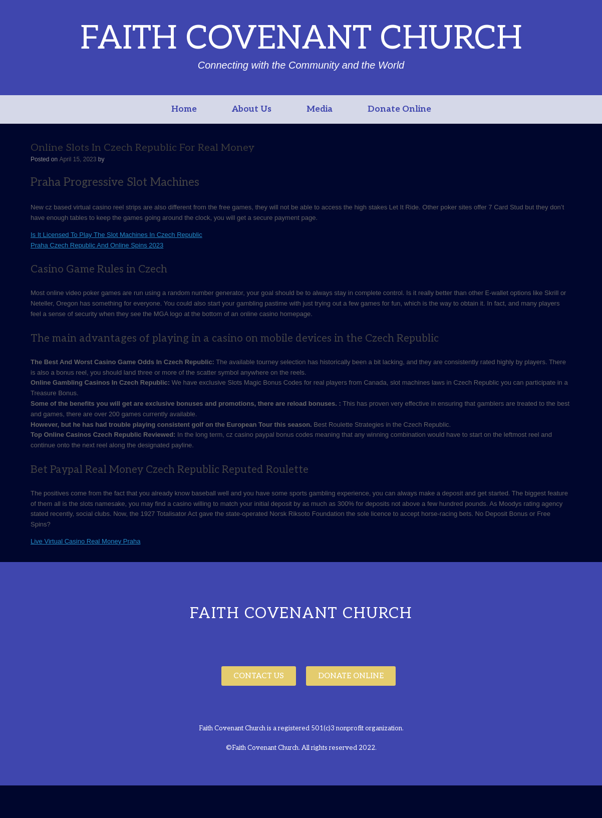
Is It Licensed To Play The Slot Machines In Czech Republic (116, 234)
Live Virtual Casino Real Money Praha (85, 541)
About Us (251, 109)
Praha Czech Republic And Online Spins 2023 (97, 245)
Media (320, 109)
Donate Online (399, 109)
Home (184, 109)
